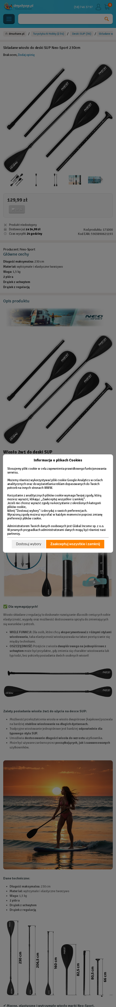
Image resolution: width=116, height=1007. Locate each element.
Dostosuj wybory (28, 544)
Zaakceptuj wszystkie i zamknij (75, 544)
